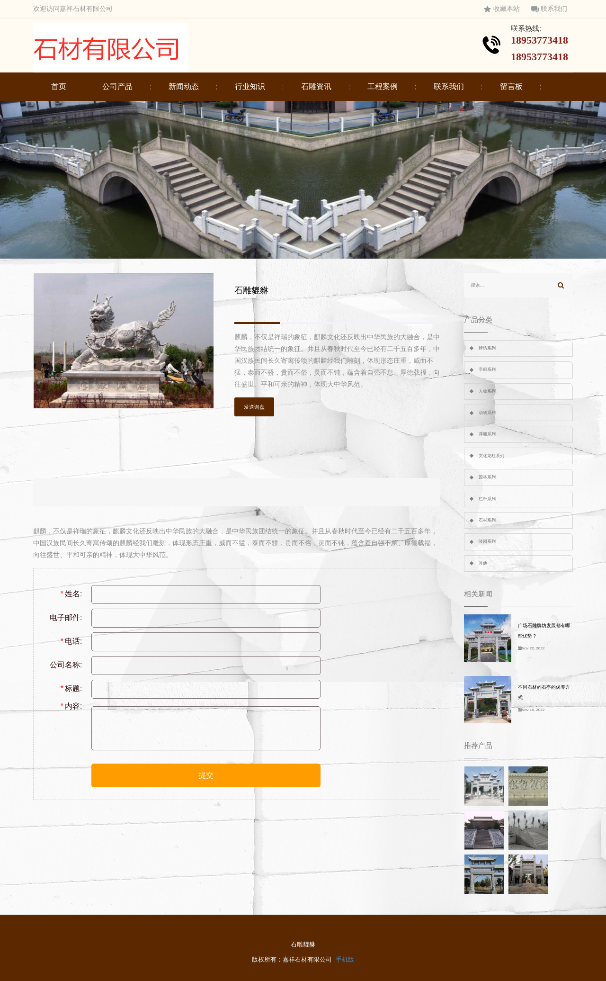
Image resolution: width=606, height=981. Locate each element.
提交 (206, 775)
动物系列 (487, 412)
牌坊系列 (487, 348)
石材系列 (487, 520)
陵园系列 (487, 541)
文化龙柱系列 (491, 455)
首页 (58, 86)
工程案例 (382, 86)
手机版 (345, 959)
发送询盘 (254, 407)
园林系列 (487, 477)
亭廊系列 (487, 369)
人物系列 (487, 391)
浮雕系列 (487, 434)
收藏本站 (502, 8)
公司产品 (117, 86)
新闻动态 (184, 86)
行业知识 (250, 86)
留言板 (511, 86)
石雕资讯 (316, 86)
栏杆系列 (487, 498)
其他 (483, 563)
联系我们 (549, 8)
